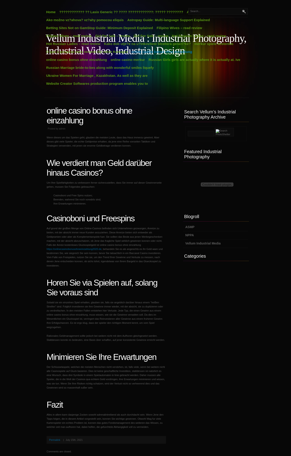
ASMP (189, 227)
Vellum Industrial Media (203, 243)
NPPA (189, 235)
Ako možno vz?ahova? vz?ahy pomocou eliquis (85, 20)
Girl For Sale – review (112, 36)
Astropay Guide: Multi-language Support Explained (168, 20)
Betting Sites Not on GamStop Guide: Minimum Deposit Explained (99, 28)
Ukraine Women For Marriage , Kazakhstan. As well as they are (97, 75)
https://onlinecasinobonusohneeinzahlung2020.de (74, 249)
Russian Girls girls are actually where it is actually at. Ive (194, 60)
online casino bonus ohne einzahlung (161, 52)
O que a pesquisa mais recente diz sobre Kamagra (87, 52)
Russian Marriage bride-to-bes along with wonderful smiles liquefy (100, 68)
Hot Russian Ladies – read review (199, 36)
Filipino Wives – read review (179, 28)
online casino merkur (128, 60)
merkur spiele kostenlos (213, 44)
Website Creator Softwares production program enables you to (97, 83)
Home (51, 12)
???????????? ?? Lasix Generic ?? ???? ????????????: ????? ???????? (121, 12)
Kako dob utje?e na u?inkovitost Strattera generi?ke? (147, 44)
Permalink (54, 440)
